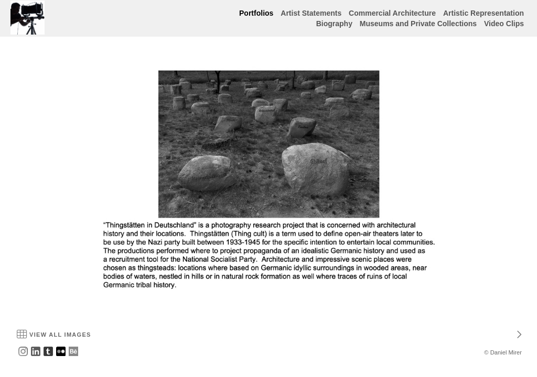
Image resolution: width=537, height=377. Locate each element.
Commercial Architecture (392, 13)
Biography (334, 23)
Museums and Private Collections (418, 23)
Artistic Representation (483, 13)
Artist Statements (311, 13)
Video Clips (504, 23)
